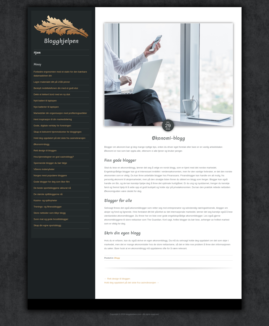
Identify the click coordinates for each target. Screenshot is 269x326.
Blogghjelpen (61, 41)
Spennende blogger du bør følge (50, 163)
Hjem (37, 53)
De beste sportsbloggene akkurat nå (52, 188)
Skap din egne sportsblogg (47, 225)
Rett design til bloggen (117, 278)
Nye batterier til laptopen (46, 107)
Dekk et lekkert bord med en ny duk (52, 94)
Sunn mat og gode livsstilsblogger (51, 219)
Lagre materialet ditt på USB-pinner (52, 82)
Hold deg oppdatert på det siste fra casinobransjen (131, 282)
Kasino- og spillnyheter (45, 200)
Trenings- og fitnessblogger (48, 206)
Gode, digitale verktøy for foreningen (52, 125)
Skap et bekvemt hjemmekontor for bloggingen (58, 131)
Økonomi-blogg (41, 144)
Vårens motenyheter (44, 169)
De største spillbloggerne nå (48, 194)
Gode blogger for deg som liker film (52, 181)
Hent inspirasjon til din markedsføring (53, 119)
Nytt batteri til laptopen (45, 100)
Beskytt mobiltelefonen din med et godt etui (56, 88)
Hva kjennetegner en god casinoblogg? (54, 156)
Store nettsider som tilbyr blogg (50, 213)
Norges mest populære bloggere (50, 175)
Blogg (117, 258)
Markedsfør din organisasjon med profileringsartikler (60, 113)
